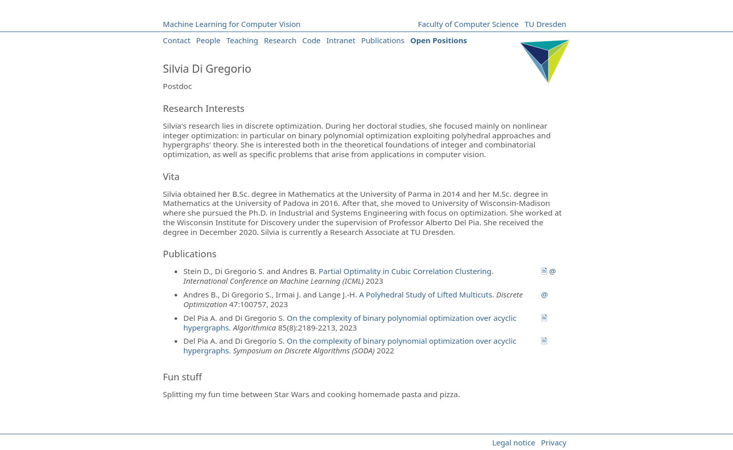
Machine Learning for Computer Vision (231, 24)
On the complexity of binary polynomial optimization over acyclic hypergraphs (349, 323)
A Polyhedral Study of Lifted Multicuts (425, 294)
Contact (176, 40)
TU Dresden (545, 24)
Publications (382, 40)
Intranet (340, 40)
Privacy (554, 442)
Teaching (243, 40)
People (208, 40)
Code (311, 40)
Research (280, 40)
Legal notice (513, 442)
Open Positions (438, 40)
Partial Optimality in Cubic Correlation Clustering (405, 271)
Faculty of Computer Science (468, 24)
